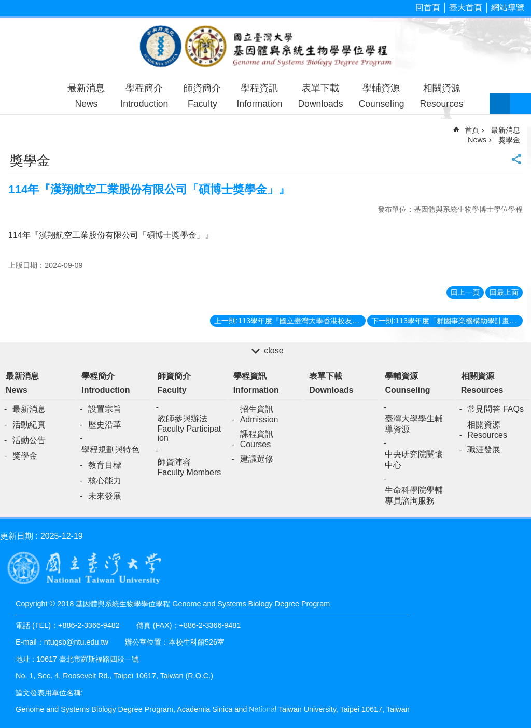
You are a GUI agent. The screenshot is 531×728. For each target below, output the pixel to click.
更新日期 (16, 536)
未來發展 (104, 496)
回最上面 (504, 292)
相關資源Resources (441, 96)
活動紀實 (29, 424)
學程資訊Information (259, 96)
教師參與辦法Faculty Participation (189, 428)
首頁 (472, 130)
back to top (265, 717)
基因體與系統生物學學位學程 (265, 48)
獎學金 (509, 140)
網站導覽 (507, 7)
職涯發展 (483, 449)
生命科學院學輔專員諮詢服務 (414, 495)
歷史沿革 (104, 424)
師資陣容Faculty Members (189, 467)
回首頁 (427, 7)
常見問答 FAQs (495, 409)
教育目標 (104, 465)
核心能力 (104, 480)
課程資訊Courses (256, 439)
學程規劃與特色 (110, 449)
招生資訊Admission (259, 414)
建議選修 (256, 458)
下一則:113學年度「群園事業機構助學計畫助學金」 (447, 321)
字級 (500, 103)
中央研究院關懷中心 (414, 459)
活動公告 (29, 440)
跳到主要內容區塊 (5, 5)
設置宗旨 (104, 409)
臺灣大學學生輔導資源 (414, 424)
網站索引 (520, 103)
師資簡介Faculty (202, 96)
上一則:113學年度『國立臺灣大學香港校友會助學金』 (290, 321)
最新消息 (29, 409)
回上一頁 (465, 292)
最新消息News (86, 96)
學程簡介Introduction (144, 96)
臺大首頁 (465, 7)
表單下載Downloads (320, 96)
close (273, 350)
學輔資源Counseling (381, 96)
